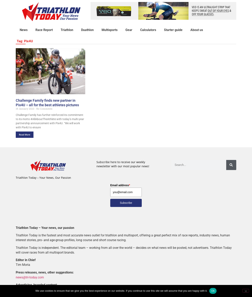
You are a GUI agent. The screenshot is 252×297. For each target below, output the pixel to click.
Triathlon (67, 30)
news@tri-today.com (30, 277)
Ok (213, 290)
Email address (120, 185)
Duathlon (87, 30)
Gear (128, 30)
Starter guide (173, 30)
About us (196, 30)
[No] (245, 290)
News (24, 30)
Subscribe (126, 202)
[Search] (231, 165)
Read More (24, 134)
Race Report (44, 30)
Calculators (148, 30)
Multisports (110, 30)
